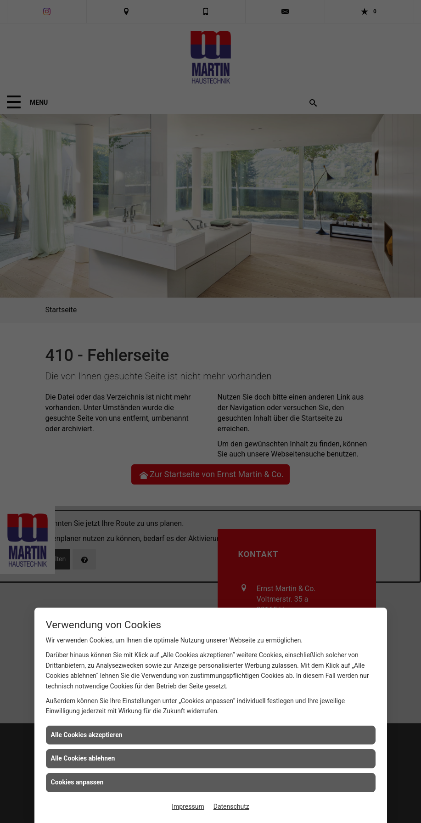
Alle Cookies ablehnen (83, 758)
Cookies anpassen (77, 782)
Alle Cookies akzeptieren (87, 734)
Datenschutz (231, 806)
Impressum (188, 806)
